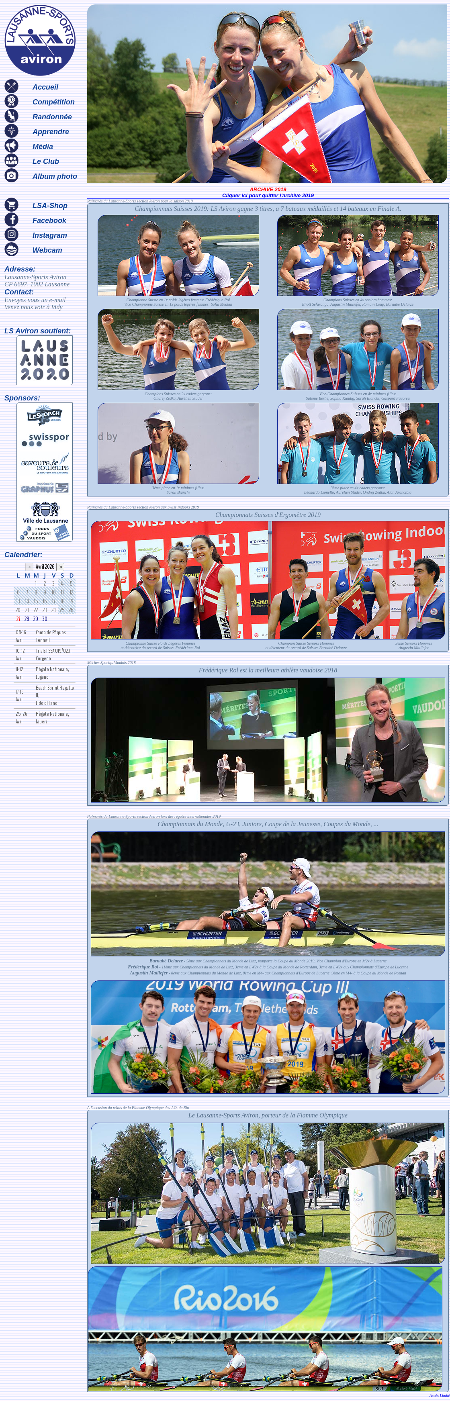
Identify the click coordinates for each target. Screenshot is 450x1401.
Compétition (54, 102)
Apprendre (51, 132)
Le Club (46, 161)
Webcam (47, 250)
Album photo (55, 176)
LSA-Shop (50, 206)
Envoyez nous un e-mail (34, 299)
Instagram (50, 235)
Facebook (49, 220)
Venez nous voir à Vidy (33, 307)
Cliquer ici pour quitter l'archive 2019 (268, 195)
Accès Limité (440, 1395)
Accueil (45, 87)
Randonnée (52, 117)
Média (43, 147)
